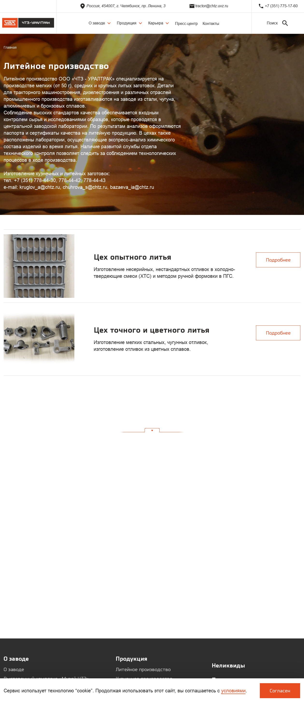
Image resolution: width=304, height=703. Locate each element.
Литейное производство (143, 669)
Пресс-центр (186, 24)
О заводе (14, 669)
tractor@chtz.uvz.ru (209, 6)
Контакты (211, 24)
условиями (233, 690)
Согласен (280, 690)
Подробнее (278, 260)
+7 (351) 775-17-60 (278, 6)
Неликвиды (228, 665)
